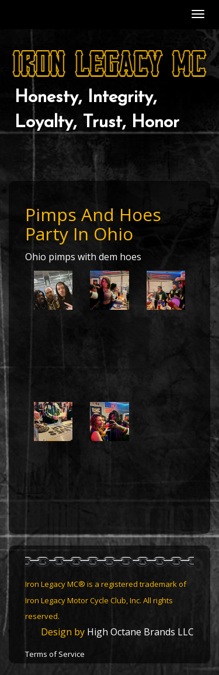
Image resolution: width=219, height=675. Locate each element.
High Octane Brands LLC (140, 631)
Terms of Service (55, 654)
